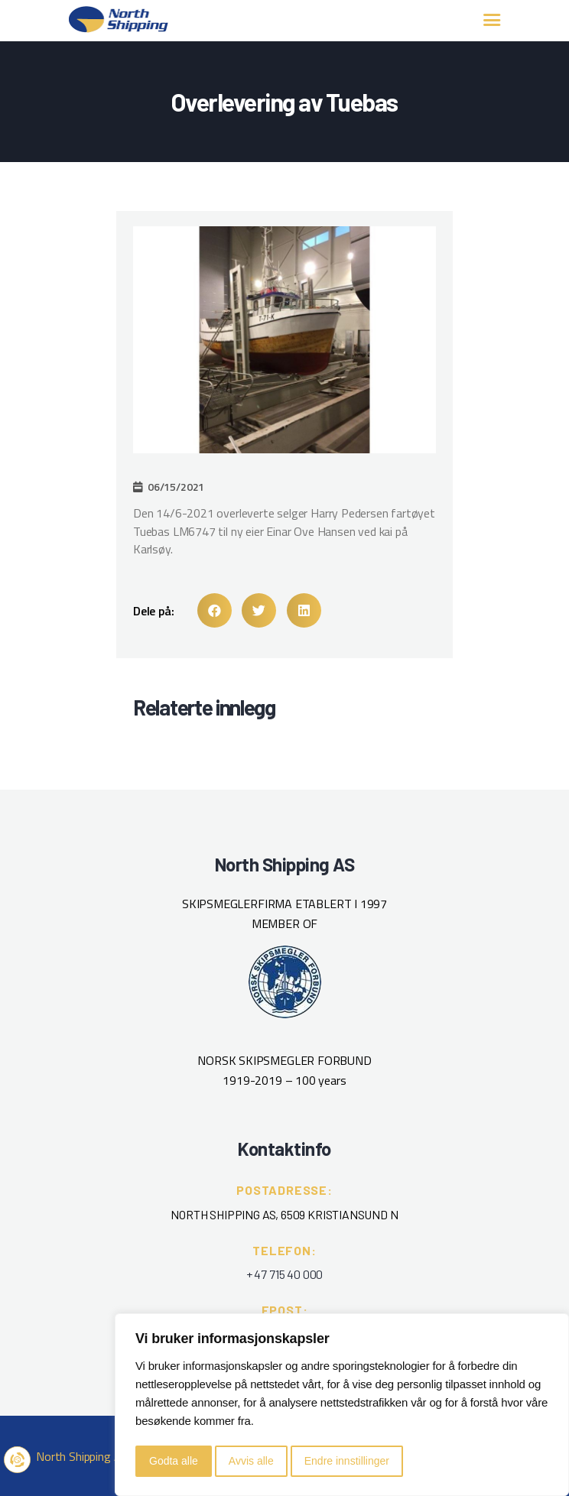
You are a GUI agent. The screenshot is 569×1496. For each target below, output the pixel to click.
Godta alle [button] (173, 1461)
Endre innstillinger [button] (346, 1461)
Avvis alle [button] (251, 1461)
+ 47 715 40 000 (284, 1274)
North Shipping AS (82, 1456)
